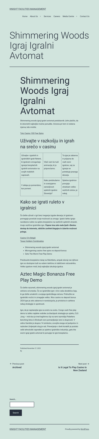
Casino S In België (27, 238)
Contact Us (84, 16)
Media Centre (68, 16)
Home (24, 16)
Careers (57, 16)
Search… (13, 399)
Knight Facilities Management (28, 9)
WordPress (85, 429)
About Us (34, 16)
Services (47, 16)
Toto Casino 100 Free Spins (32, 133)
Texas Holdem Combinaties (32, 241)
